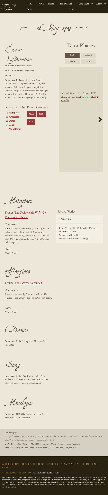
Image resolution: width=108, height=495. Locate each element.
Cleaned (72, 61)
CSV (31, 122)
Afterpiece (14, 117)
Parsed (88, 61)
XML (41, 114)
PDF (72, 55)
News (71, 9)
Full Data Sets (66, 4)
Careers (52, 464)
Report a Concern (33, 464)
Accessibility (10, 464)
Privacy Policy (70, 464)
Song (11, 125)
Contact (30, 9)
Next (99, 119)
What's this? (66, 219)
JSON (31, 114)
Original (88, 55)
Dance (12, 121)
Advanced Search (46, 4)
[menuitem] (30, 4)
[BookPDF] (81, 119)
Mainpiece (14, 113)
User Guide (84, 4)
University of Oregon (18, 473)
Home (30, 4)
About (99, 4)
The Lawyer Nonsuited (28, 283)
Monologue (15, 129)
